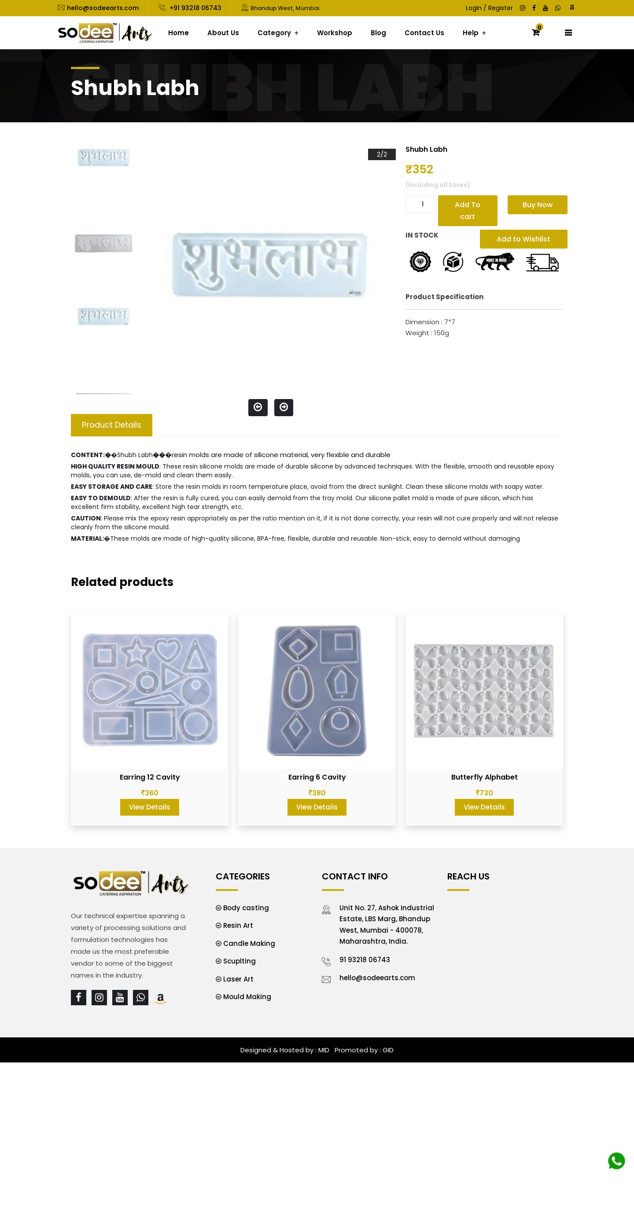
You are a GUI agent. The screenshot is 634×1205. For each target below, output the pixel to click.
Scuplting (239, 961)
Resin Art (238, 925)
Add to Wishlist (523, 239)
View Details (149, 807)
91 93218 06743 (364, 959)
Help (471, 32)
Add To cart (467, 211)
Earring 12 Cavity (150, 777)
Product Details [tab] (111, 424)
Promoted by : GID (363, 1050)
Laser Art (238, 979)
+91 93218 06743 (194, 8)
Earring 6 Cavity (317, 777)
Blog (378, 32)
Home (178, 32)
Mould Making (247, 996)
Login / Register (489, 8)
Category (274, 32)
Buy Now (538, 205)
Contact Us (424, 32)
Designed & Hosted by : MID (284, 1050)
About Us (223, 32)
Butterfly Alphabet (484, 777)
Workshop (334, 32)
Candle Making (249, 943)
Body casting (246, 907)
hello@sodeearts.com (103, 8)
